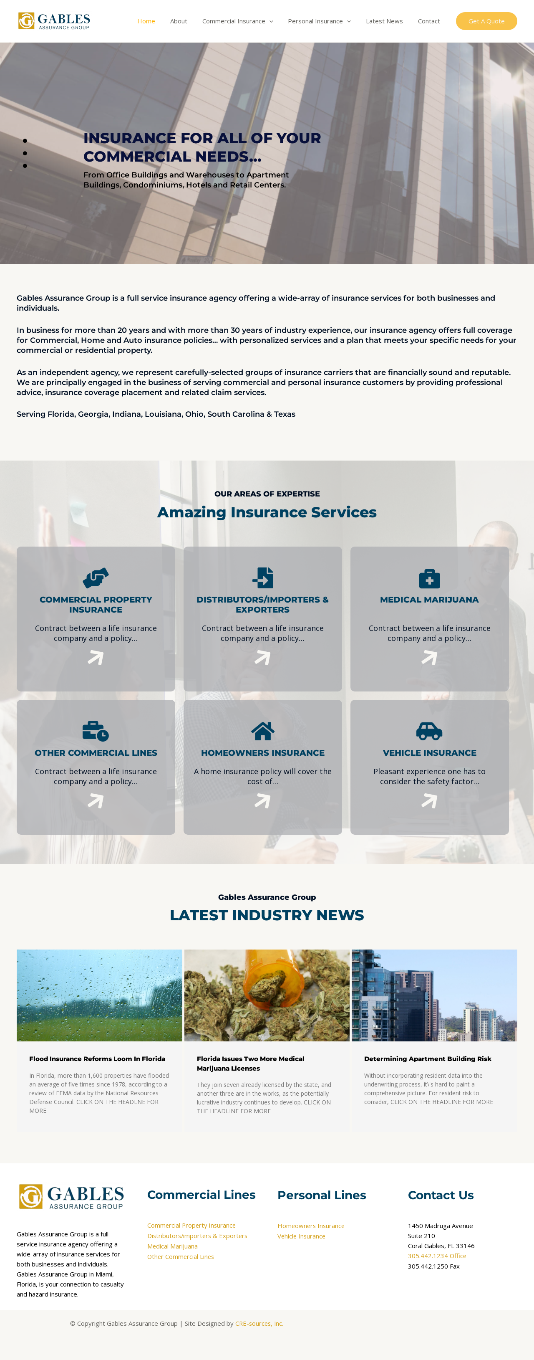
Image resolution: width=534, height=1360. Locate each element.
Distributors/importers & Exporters (198, 1236)
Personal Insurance (325, 21)
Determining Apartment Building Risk (427, 1059)
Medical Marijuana (172, 1246)
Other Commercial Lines (181, 1256)
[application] (278, 21)
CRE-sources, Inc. (259, 1323)
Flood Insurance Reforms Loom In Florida (97, 1059)
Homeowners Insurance (312, 1226)
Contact (430, 21)
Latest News (388, 21)
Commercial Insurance (246, 21)
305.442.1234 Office (437, 1256)
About (189, 21)
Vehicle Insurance (302, 1236)
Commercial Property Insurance (192, 1226)
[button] (486, 21)
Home (160, 21)
